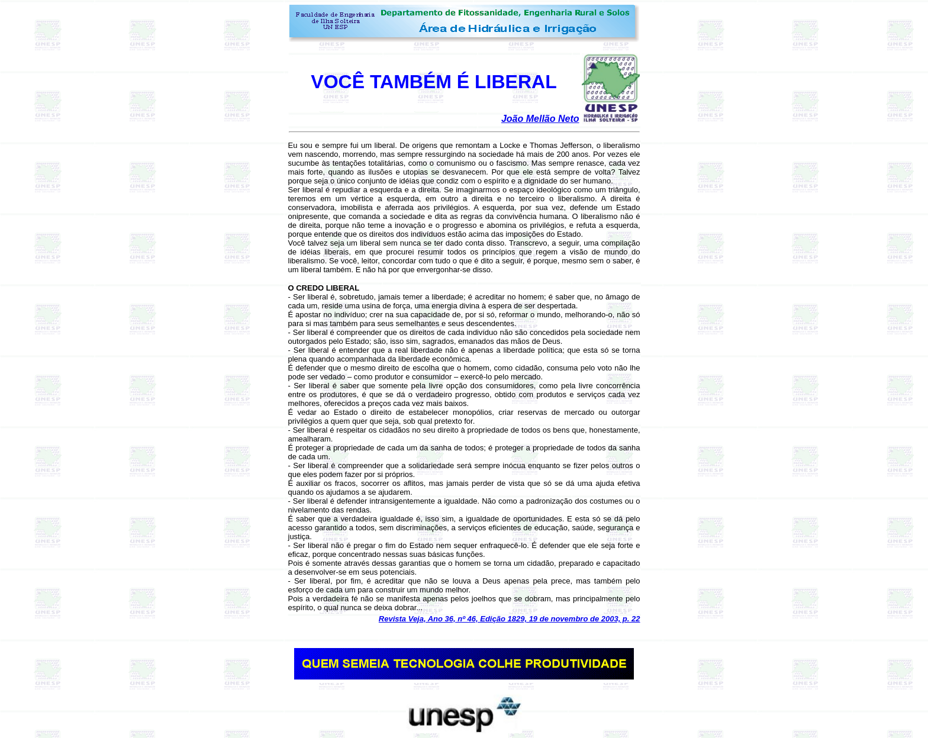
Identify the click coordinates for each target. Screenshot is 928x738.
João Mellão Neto (540, 119)
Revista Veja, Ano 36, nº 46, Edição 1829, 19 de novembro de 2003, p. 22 (509, 618)
